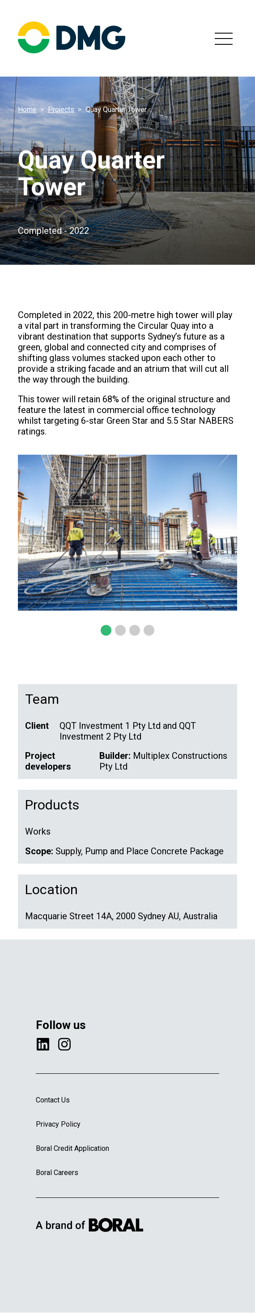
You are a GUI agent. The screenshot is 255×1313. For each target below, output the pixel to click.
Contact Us (53, 1100)
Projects (61, 109)
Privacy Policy (58, 1124)
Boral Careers (57, 1172)
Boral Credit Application (72, 1148)
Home (27, 109)
